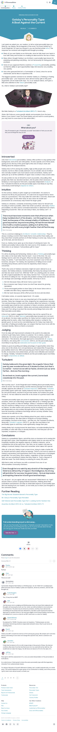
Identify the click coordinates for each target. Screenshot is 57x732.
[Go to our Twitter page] (14, 724)
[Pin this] (28, 548)
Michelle (23, 28)
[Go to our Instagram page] (10, 724)
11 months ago (11, 619)
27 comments (32, 28)
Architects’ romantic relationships (34, 234)
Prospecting (37, 65)
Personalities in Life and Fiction (28, 15)
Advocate (5, 316)
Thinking (41, 254)
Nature (22, 82)
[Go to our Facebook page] (6, 724)
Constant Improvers (31, 388)
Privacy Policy (16, 720)
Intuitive (52, 206)
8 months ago (10, 566)
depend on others (27, 186)
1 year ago (9, 574)
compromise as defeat (16, 356)
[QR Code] (17, 724)
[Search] (47, 2)
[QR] (36, 548)
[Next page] (54, 561)
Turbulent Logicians (16, 422)
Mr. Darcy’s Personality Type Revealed (15, 498)
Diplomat (22, 316)
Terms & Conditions (6, 720)
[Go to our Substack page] (3, 724)
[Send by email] (32, 548)
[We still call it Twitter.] (24, 548)
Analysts (48, 182)
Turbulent (50, 388)
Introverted (13, 160)
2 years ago (9, 582)
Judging (49, 339)
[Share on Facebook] (20, 548)
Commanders (25, 341)
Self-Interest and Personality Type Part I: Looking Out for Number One (26, 501)
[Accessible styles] (54, 724)
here (47, 48)
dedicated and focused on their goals (33, 343)
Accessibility (25, 720)
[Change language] (50, 2)
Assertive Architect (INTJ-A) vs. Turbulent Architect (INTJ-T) (23, 504)
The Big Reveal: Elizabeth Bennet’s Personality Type (20, 494)
